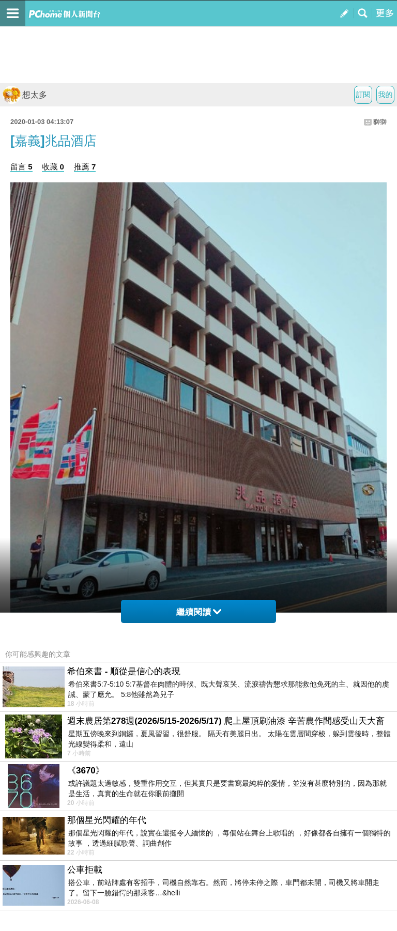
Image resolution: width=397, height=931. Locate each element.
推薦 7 (85, 166)
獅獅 (380, 122)
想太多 (25, 95)
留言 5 (21, 166)
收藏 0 (53, 166)
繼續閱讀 (198, 612)
